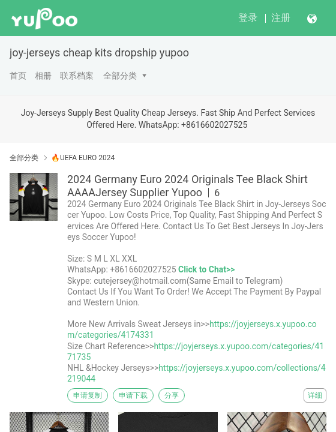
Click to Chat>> (206, 269)
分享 (171, 395)
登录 (247, 17)
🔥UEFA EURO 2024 (83, 158)
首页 (18, 75)
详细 (315, 395)
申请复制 (87, 395)
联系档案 (77, 75)
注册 (280, 17)
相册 (43, 75)
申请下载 (133, 395)
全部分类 (120, 75)
